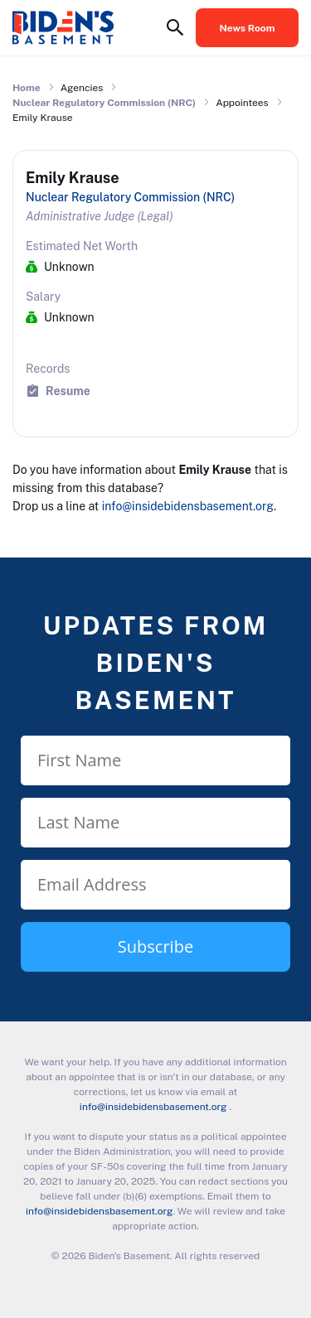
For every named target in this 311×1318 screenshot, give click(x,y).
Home (26, 88)
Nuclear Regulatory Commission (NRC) (104, 103)
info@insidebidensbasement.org (188, 506)
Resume (68, 391)
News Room (247, 28)
